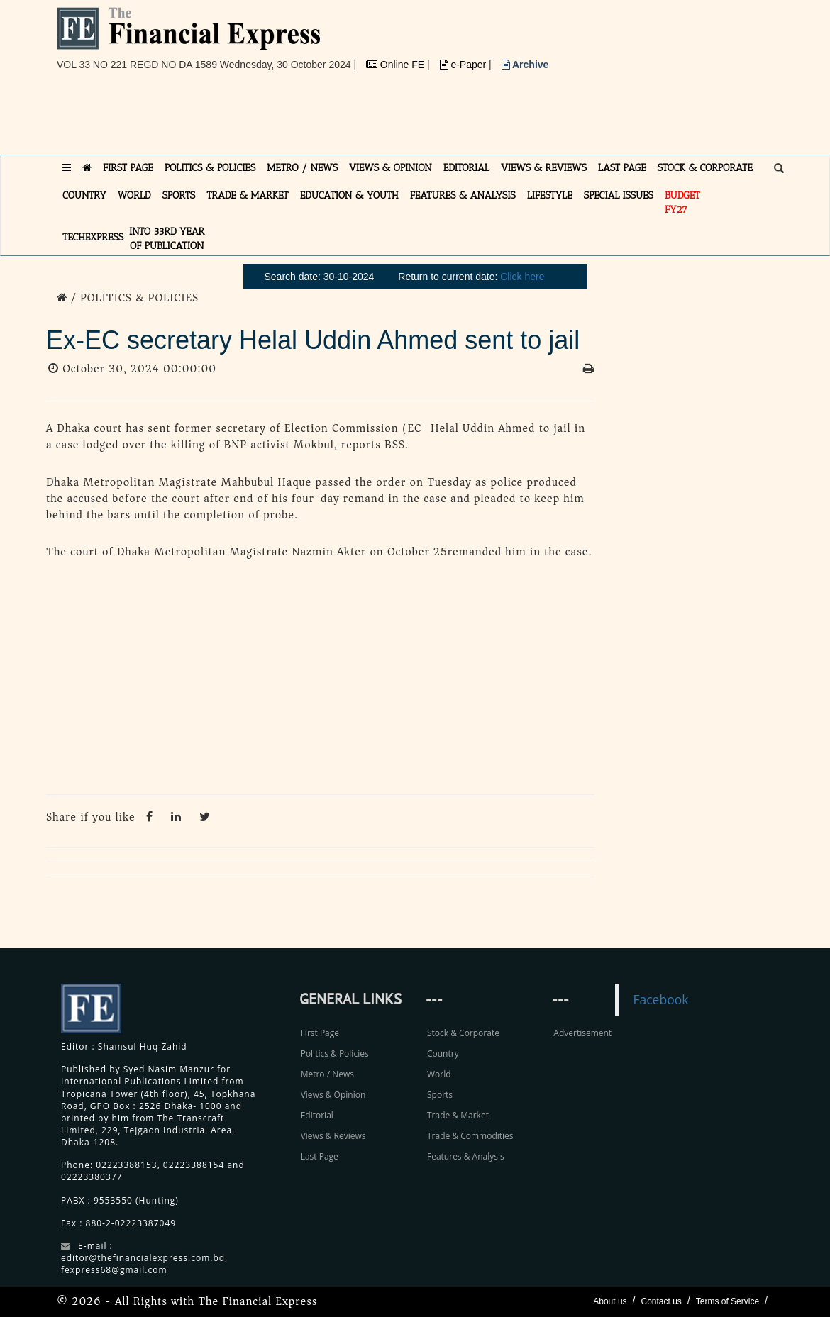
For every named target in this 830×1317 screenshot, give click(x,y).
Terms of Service (727, 1301)
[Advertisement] (315, 118)
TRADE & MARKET (247, 195)
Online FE (396, 64)
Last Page (319, 1156)
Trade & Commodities (470, 1136)
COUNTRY (84, 195)
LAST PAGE (622, 168)
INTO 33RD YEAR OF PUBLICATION (166, 239)
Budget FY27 (682, 202)
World (439, 1074)
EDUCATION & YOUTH (349, 195)
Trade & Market (458, 1115)
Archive (525, 64)
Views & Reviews (333, 1136)
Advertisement (582, 1033)
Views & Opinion (333, 1095)
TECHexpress (92, 237)
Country (443, 1054)
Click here (522, 276)
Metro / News (327, 1074)
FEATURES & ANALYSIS (463, 195)
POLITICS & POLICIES (210, 168)
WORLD (134, 195)
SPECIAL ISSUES (618, 195)
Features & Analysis (465, 1156)
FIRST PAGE (128, 168)
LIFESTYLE (549, 195)
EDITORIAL (466, 168)
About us (609, 1301)
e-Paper (464, 64)
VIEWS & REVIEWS (544, 168)
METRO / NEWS (302, 168)
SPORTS (179, 195)
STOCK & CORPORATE (705, 168)
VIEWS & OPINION (390, 168)
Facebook (660, 999)
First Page (320, 1033)
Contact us (661, 1301)
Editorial (317, 1115)
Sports (440, 1095)
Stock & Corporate (463, 1033)
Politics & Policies (335, 1054)
